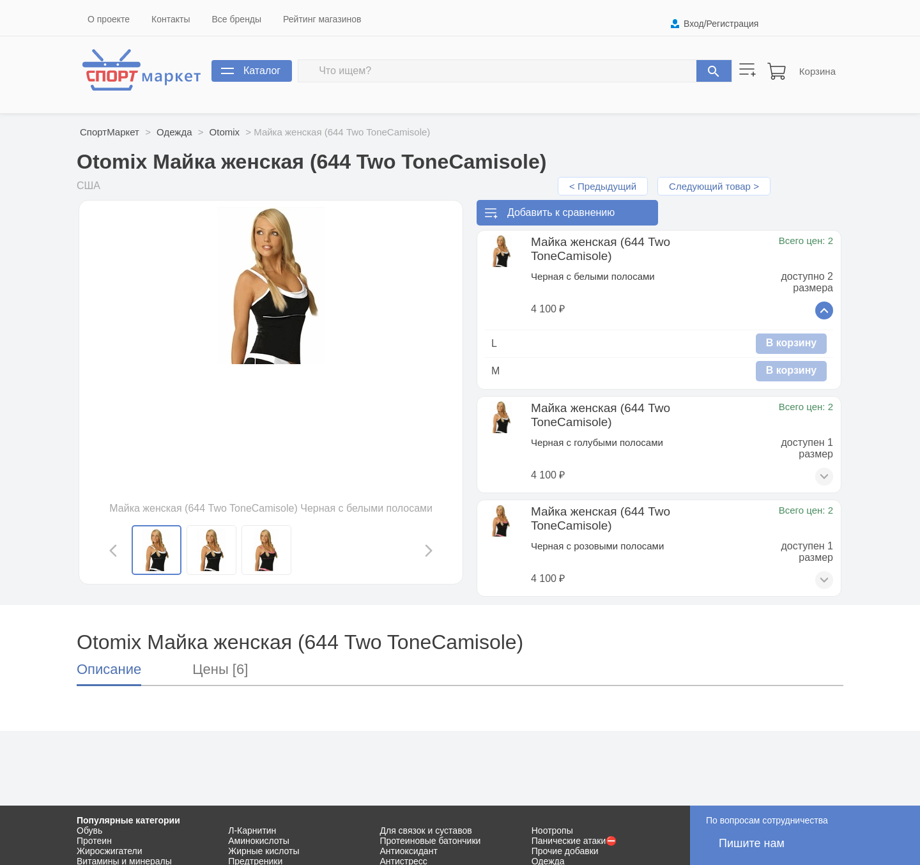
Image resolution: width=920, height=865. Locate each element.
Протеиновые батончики (430, 841)
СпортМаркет (109, 131)
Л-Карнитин (252, 830)
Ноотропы (552, 830)
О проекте (109, 19)
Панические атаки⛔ (574, 841)
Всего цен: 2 (806, 240)
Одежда (174, 131)
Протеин (94, 841)
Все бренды (237, 19)
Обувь (89, 830)
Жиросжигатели (109, 851)
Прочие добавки (565, 851)
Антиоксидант (409, 851)
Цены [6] (220, 669)
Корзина (817, 71)
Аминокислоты (258, 841)
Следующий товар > (714, 186)
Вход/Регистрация (721, 24)
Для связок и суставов (426, 830)
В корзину (791, 342)
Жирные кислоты (263, 851)
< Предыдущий (602, 186)
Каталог (261, 70)
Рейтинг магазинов (322, 19)
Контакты (170, 19)
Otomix (225, 131)
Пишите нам (752, 843)
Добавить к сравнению (561, 212)
